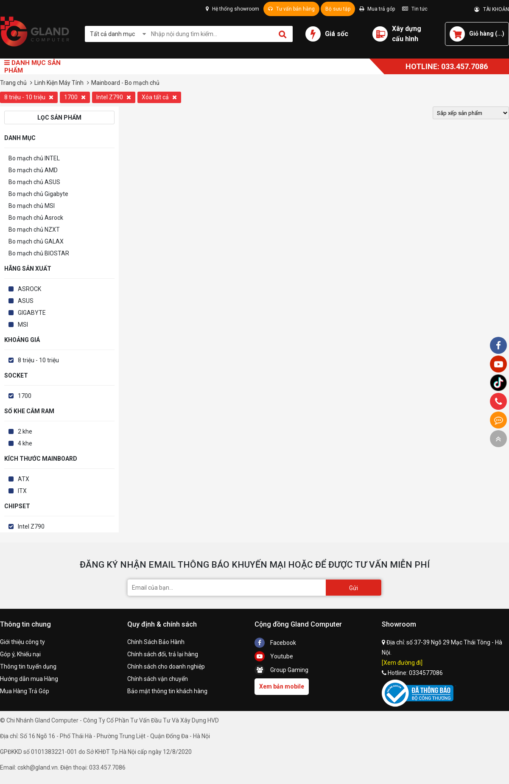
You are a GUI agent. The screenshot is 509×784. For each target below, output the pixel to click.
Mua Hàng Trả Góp (24, 691)
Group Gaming (281, 670)
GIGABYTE (32, 312)
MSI (23, 324)
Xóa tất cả (159, 97)
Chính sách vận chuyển (157, 678)
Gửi (353, 588)
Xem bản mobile (281, 686)
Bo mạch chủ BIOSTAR (38, 253)
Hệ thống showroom (232, 9)
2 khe (25, 431)
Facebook (275, 643)
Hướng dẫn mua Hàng (29, 678)
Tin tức (415, 9)
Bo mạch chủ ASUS (34, 182)
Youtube (274, 656)
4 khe (25, 443)
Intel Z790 (113, 97)
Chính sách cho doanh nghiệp (166, 666)
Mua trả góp (377, 9)
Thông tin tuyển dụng (28, 666)
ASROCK (29, 289)
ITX (22, 490)
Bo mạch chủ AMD (33, 170)
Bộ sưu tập (337, 9)
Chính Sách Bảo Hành (156, 641)
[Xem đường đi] (402, 662)
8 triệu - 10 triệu (28, 97)
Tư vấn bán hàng (291, 9)
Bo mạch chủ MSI (31, 205)
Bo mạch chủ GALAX (36, 241)
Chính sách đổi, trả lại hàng (162, 654)
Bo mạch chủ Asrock (35, 217)
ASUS (26, 300)
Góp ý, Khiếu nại (20, 654)
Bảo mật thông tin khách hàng (167, 691)
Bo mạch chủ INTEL (34, 158)
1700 (75, 97)
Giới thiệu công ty (22, 641)
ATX (23, 479)
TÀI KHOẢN (491, 9)
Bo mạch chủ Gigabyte (38, 193)
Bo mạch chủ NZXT (34, 229)
